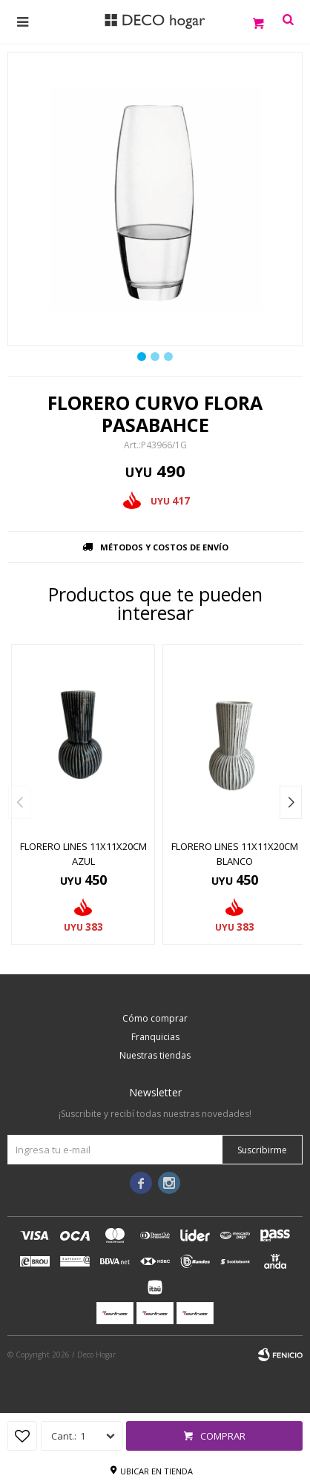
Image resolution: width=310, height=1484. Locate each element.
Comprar (222, 1436)
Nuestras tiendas (155, 1055)
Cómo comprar (155, 1018)
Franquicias (155, 1037)
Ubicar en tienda (156, 1471)
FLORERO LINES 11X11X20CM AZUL (83, 854)
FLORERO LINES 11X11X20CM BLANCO (234, 854)
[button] (291, 802)
